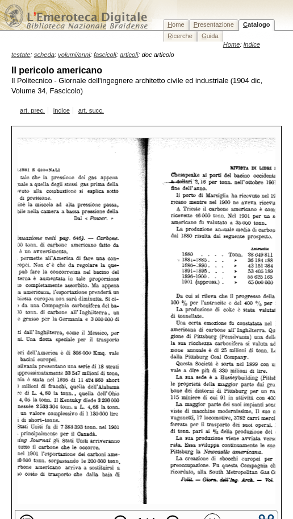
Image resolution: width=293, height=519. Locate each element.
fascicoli (105, 54)
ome (176, 24)
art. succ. (91, 110)
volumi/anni (74, 54)
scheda (44, 54)
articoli (129, 54)
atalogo (256, 24)
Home (231, 44)
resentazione (214, 24)
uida (210, 35)
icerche (180, 35)
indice (61, 110)
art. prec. (32, 110)
